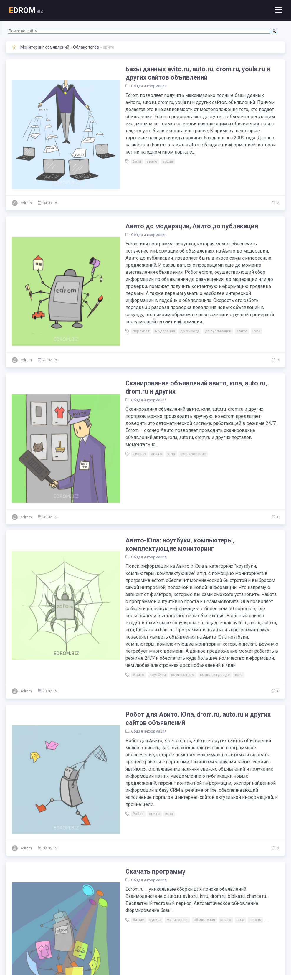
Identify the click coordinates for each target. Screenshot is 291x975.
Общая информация (129, 86)
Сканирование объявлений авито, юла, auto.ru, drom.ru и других (190, 336)
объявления (185, 780)
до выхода (170, 292)
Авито (119, 574)
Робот (118, 699)
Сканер (119, 396)
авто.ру (253, 292)
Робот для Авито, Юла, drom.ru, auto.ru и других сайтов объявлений (191, 618)
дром (191, 887)
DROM (26, 10)
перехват (121, 292)
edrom (26, 171)
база (117, 154)
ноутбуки (138, 574)
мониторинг (158, 780)
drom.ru (253, 780)
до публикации (199, 292)
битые (119, 780)
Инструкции (124, 860)
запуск (119, 887)
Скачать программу (136, 739)
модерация (145, 292)
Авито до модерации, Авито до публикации (173, 194)
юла (237, 292)
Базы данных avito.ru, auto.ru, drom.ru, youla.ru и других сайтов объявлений (190, 73)
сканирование (173, 396)
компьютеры (163, 574)
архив (148, 154)
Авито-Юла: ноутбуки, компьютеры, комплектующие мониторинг (188, 458)
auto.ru (236, 780)
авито (132, 154)
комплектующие (195, 574)
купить (136, 780)
